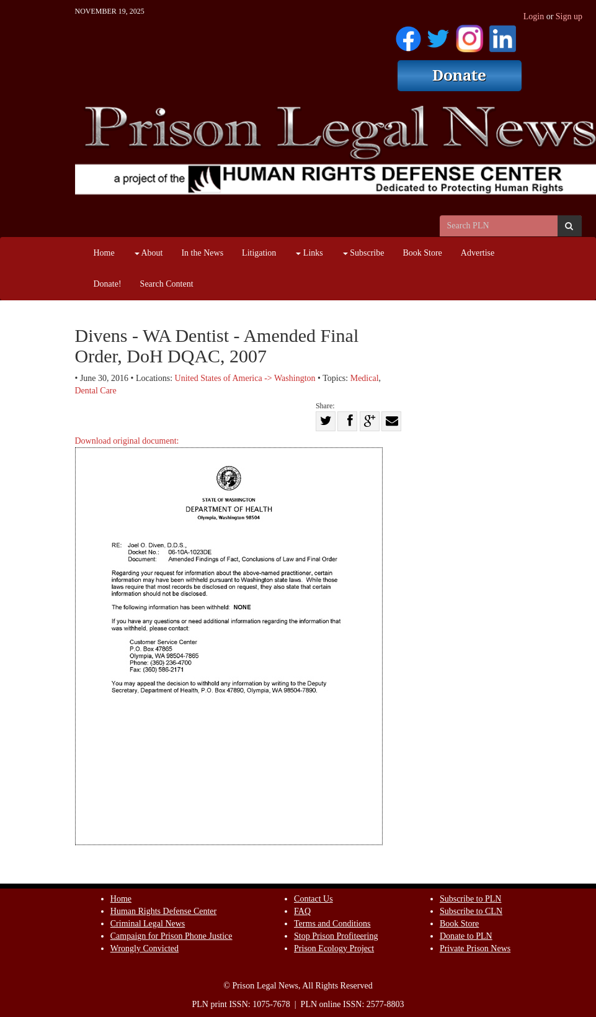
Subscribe (364, 253)
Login (533, 16)
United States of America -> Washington (245, 378)
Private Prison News (475, 948)
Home (104, 253)
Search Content (166, 284)
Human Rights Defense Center (163, 911)
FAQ (302, 911)
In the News (202, 253)
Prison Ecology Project (334, 948)
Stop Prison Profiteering (336, 936)
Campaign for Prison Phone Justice (171, 936)
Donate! (108, 284)
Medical (364, 378)
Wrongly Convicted (144, 948)
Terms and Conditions (332, 923)
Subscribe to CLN (471, 911)
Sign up (569, 16)
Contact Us (313, 898)
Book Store (422, 253)
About (149, 253)
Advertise (477, 253)
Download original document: (229, 640)
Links (309, 253)
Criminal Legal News (147, 923)
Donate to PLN (466, 936)
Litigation (259, 253)
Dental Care (96, 390)
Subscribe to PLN (471, 898)
